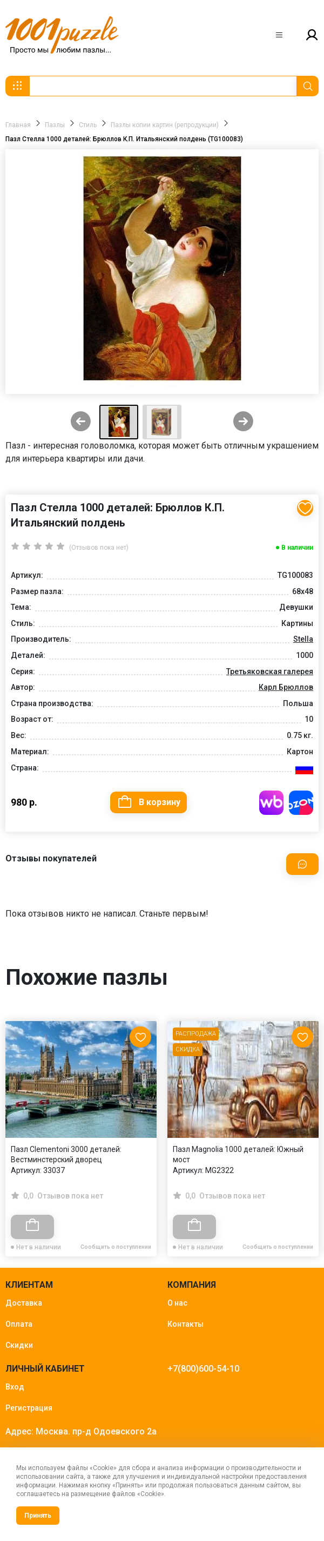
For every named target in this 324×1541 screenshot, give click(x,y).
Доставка (23, 1303)
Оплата (18, 1324)
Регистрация (28, 1408)
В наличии (297, 547)
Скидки (19, 1345)
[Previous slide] (81, 422)
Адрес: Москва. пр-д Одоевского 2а (81, 1431)
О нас (177, 1303)
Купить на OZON (301, 803)
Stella (303, 639)
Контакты (185, 1324)
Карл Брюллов (286, 687)
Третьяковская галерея (269, 671)
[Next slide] (243, 422)
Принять (37, 1515)
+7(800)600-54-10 (203, 1369)
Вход (14, 1386)
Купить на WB (271, 803)
